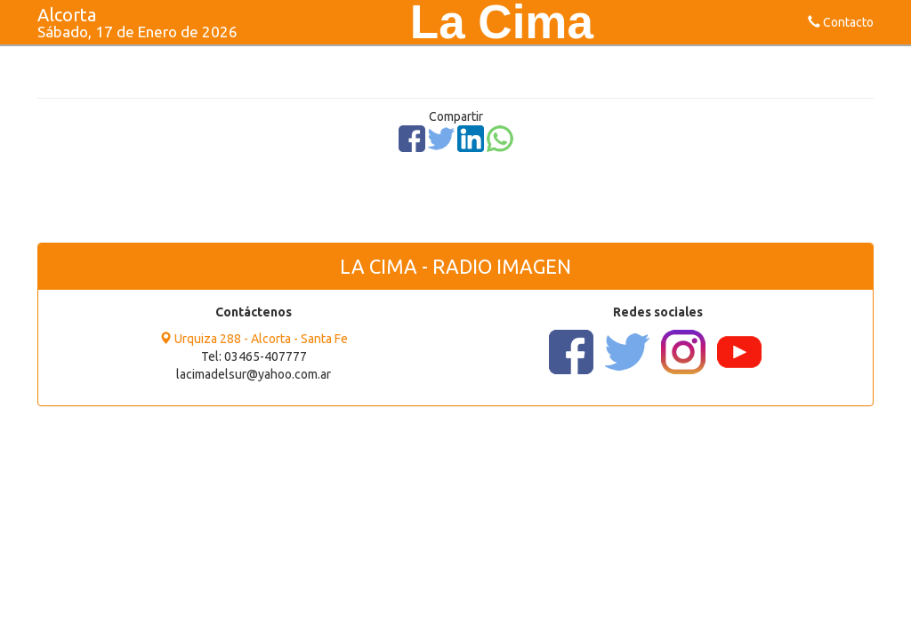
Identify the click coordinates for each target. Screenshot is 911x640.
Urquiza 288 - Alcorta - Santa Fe (253, 339)
